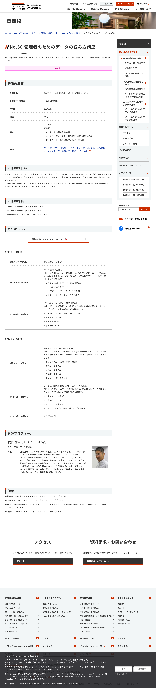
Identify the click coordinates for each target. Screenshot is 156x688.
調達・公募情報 (22, 628)
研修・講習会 (85, 609)
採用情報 (22, 643)
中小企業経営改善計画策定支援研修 (133, 93)
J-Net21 (97, 643)
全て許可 (142, 669)
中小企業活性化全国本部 (90, 602)
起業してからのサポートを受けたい (57, 602)
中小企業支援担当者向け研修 (133, 73)
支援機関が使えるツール (90, 594)
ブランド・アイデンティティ (129, 602)
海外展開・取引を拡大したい (16, 606)
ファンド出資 (85, 621)
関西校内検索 (123, 195)
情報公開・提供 (124, 613)
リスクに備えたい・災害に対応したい (20, 613)
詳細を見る (120, 674)
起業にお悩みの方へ (100, 9)
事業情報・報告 (124, 609)
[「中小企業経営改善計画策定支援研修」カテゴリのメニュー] (145, 93)
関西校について (126, 116)
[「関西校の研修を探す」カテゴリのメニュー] (147, 41)
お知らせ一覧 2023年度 (133, 185)
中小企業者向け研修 (71, 23)
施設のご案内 (129, 128)
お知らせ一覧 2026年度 (133, 169)
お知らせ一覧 (125, 163)
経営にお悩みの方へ (76, 9)
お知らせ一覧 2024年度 (133, 179)
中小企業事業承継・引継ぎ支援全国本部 (96, 606)
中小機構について (143, 9)
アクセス (127, 123)
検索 (144, 199)
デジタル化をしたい (13, 598)
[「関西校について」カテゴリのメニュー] (147, 116)
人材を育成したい (12, 617)
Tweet (24, 43)
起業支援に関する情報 (89, 613)
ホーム (8, 23)
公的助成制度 (125, 140)
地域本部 (74, 4)
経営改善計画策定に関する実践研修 (135, 108)
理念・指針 (122, 598)
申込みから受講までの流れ (135, 64)
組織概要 (121, 594)
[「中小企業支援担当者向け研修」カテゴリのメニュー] (145, 72)
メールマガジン (59, 636)
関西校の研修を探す (50, 23)
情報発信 (59, 643)
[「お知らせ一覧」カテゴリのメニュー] (147, 163)
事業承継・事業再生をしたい (16, 609)
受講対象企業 (131, 57)
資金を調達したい (12, 621)
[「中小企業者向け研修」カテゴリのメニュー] (145, 48)
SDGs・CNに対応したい (14, 602)
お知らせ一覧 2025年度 (133, 174)
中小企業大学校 (90, 4)
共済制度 (134, 628)
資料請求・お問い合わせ (130, 155)
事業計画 (121, 606)
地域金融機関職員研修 (135, 78)
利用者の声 (124, 147)
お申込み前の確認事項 (135, 52)
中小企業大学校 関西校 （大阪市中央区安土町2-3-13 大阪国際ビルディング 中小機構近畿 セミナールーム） (74, 139)
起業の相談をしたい (51, 598)
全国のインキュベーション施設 (22, 636)
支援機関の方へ (122, 9)
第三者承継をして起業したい (54, 606)
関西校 (35, 23)
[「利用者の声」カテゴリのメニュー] (147, 147)
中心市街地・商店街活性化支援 (92, 617)
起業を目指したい (50, 594)
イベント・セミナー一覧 (97, 636)
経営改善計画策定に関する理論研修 (135, 100)
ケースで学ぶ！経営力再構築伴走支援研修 (135, 85)
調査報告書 (134, 636)
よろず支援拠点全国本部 (90, 598)
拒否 (123, 669)
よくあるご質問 (130, 133)
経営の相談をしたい (13, 594)
